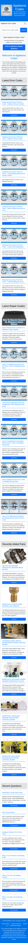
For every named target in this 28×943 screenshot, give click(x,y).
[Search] (10, 30)
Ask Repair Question (15, 925)
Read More (14, 115)
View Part (14, 582)
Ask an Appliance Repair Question (14, 47)
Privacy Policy (5, 923)
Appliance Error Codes (8, 23)
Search (23, 30)
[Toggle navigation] (25, 23)
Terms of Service (16, 923)
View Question (14, 805)
